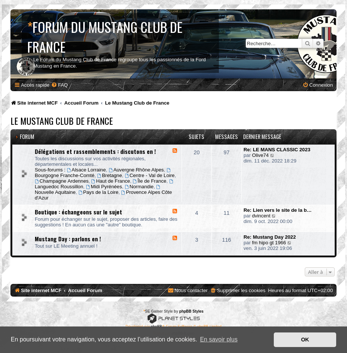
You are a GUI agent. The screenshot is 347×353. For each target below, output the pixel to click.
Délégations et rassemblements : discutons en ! (95, 151)
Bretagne (109, 175)
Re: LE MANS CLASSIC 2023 (277, 149)
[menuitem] (59, 85)
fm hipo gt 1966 (269, 242)
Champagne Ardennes (62, 181)
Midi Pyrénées (104, 186)
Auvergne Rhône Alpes (136, 170)
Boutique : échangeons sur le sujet (78, 211)
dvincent (261, 216)
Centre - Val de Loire (150, 175)
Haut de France (110, 181)
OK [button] (305, 340)
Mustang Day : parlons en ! (68, 238)
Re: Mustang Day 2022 (270, 237)
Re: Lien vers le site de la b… (278, 210)
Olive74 (260, 155)
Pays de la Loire (98, 192)
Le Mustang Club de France (61, 120)
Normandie (139, 186)
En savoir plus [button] (219, 339)
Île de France (150, 181)
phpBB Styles (191, 311)
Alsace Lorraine (86, 170)
